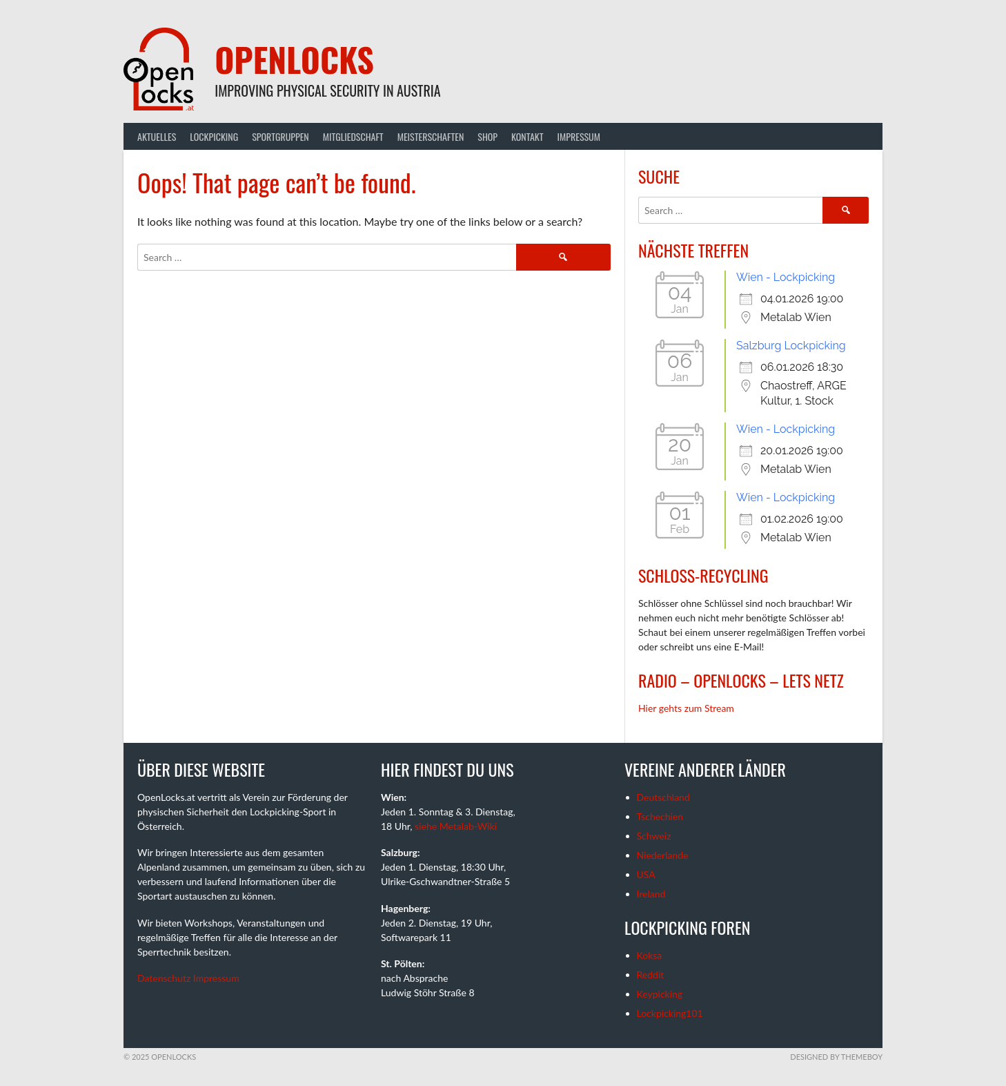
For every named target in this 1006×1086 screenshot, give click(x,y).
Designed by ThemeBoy (836, 1056)
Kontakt (527, 136)
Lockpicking (214, 136)
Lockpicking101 (670, 1013)
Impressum (579, 136)
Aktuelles (156, 136)
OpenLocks (294, 59)
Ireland (651, 894)
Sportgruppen (280, 136)
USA (646, 874)
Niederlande (663, 855)
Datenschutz (163, 978)
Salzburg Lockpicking (791, 345)
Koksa (649, 955)
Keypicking (660, 994)
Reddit (650, 974)
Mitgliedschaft (353, 136)
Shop (487, 136)
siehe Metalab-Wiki (456, 826)
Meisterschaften (430, 136)
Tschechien (660, 816)
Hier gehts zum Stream (686, 708)
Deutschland (663, 797)
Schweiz (654, 836)
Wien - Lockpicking (785, 277)
